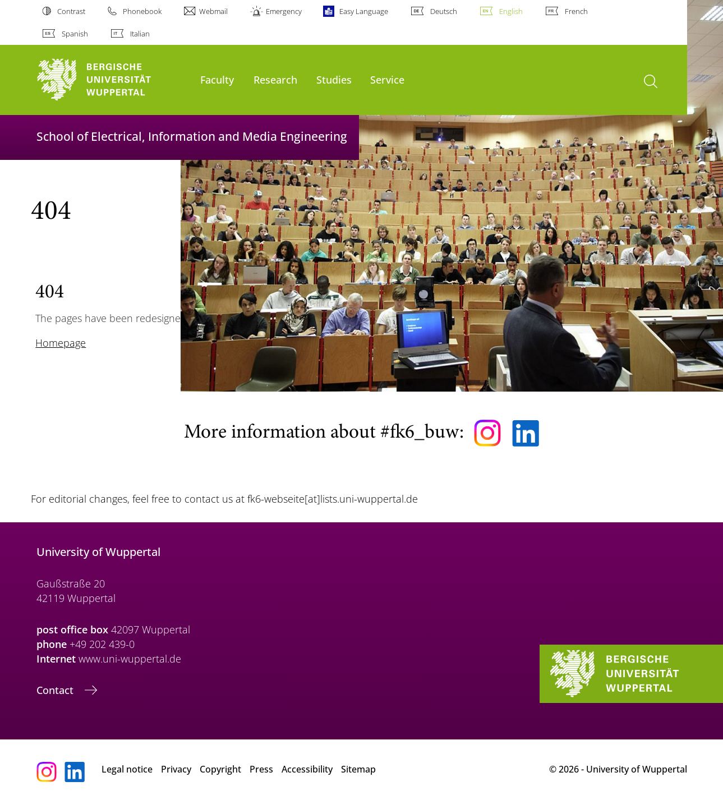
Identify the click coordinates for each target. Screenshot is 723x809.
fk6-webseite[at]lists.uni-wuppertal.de (332, 498)
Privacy (176, 769)
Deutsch (443, 11)
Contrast (71, 11)
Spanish (75, 34)
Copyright (220, 769)
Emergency (284, 11)
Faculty (217, 79)
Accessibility (307, 769)
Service (387, 79)
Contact (56, 690)
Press (261, 769)
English (511, 11)
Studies (334, 79)
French (576, 11)
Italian (140, 34)
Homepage (60, 343)
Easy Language (363, 11)
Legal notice (127, 769)
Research (275, 79)
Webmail (213, 11)
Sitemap (358, 769)
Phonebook (142, 11)
